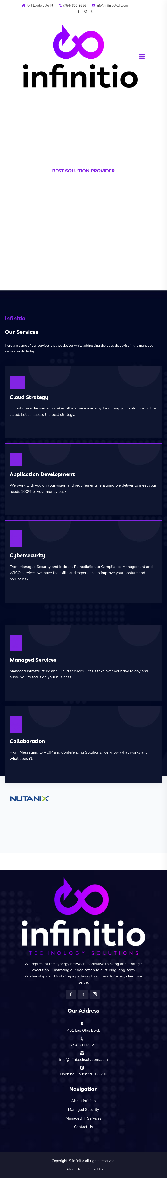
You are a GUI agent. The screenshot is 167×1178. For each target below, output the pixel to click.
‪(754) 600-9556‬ (72, 5)
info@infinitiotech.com (110, 5)
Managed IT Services (84, 1118)
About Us (73, 1169)
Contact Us (83, 1126)
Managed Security (83, 1109)
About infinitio (83, 1101)
